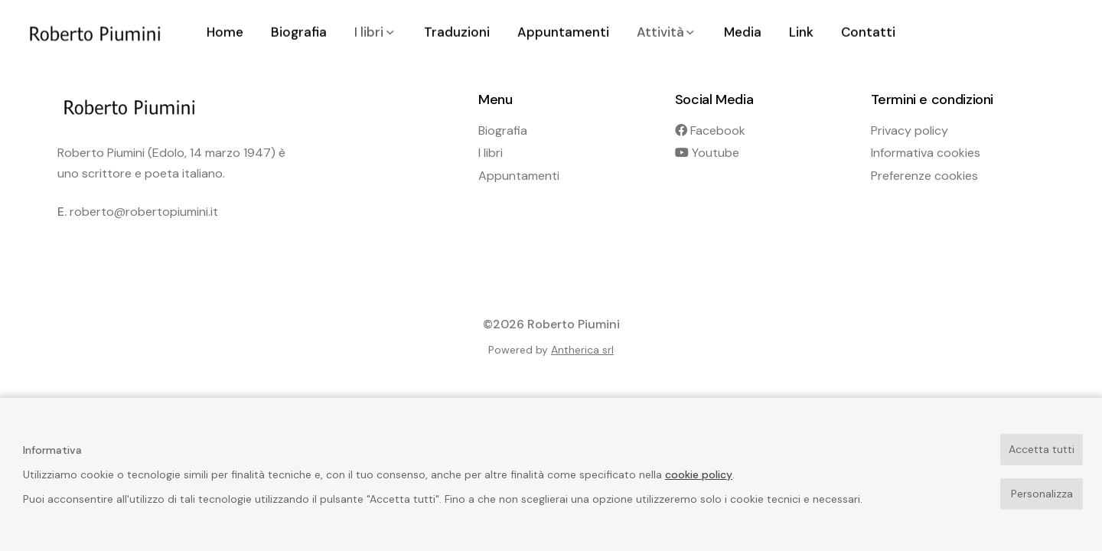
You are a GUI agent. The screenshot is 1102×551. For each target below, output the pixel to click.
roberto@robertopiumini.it (144, 212)
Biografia (502, 130)
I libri (490, 153)
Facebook (710, 130)
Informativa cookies (925, 153)
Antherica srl (582, 350)
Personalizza (1042, 493)
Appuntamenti (518, 176)
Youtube (707, 153)
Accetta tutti (1041, 449)
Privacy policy (909, 130)
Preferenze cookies (924, 176)
